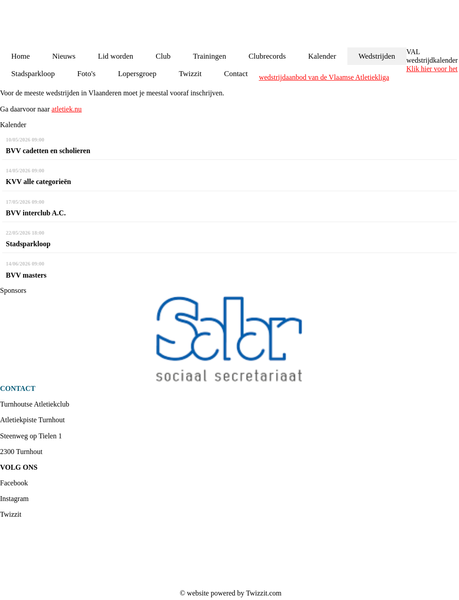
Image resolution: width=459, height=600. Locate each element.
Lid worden (116, 56)
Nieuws (64, 56)
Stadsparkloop (33, 73)
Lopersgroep (137, 73)
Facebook (14, 483)
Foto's (86, 73)
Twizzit (190, 73)
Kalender (322, 56)
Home (20, 56)
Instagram (14, 498)
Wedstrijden (377, 56)
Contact (236, 73)
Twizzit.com (263, 593)
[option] (229, 339)
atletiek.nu (67, 109)
